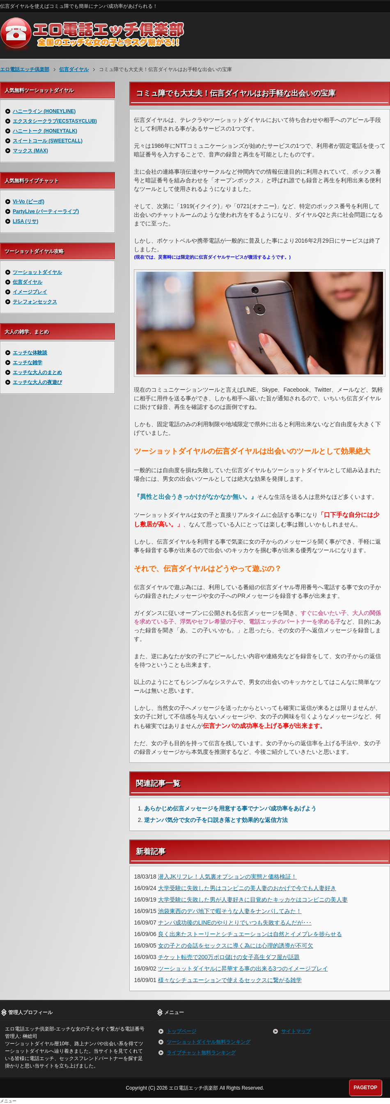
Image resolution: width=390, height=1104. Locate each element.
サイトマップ (296, 1031)
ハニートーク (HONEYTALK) (45, 131)
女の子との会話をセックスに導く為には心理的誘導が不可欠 (235, 945)
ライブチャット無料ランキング (201, 1053)
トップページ (181, 1031)
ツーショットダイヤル (37, 272)
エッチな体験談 (30, 353)
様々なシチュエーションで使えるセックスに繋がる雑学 (230, 980)
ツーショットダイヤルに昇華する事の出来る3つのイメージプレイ (243, 968)
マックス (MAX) (30, 151)
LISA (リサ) (25, 221)
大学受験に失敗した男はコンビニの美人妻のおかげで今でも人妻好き (247, 888)
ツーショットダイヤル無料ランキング (208, 1042)
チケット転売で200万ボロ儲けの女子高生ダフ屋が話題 (229, 957)
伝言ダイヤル (27, 282)
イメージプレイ (30, 292)
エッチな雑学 (27, 362)
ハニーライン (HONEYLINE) (44, 111)
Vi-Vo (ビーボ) (28, 201)
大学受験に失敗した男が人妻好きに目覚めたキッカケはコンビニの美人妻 (253, 899)
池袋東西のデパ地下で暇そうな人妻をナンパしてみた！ (230, 911)
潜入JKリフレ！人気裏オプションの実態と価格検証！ (227, 876)
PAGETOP (365, 1087)
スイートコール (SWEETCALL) (48, 141)
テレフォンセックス (35, 302)
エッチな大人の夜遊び (37, 382)
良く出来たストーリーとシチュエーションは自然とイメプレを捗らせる (250, 934)
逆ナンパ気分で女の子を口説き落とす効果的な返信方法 (216, 820)
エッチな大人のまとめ (37, 372)
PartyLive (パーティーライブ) (46, 211)
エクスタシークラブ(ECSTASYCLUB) (55, 121)
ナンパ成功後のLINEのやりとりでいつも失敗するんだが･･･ (235, 922)
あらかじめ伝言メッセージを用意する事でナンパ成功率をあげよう (230, 808)
